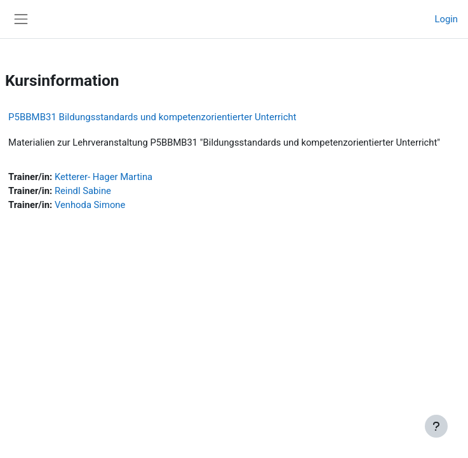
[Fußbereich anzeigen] (436, 426)
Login (446, 19)
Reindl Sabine (83, 191)
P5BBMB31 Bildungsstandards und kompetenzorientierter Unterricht (152, 117)
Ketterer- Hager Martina (103, 177)
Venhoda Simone (90, 205)
